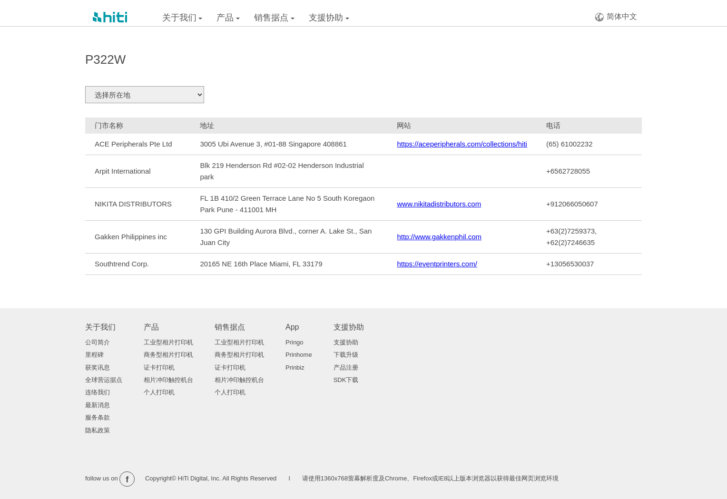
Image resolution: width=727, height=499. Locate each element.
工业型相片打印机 (168, 342)
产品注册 (346, 367)
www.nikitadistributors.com (439, 204)
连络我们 (97, 392)
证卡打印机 (159, 367)
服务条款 (97, 417)
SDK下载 (346, 379)
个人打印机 (159, 392)
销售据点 (274, 17)
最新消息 (97, 405)
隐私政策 (97, 430)
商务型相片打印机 (168, 354)
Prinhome (298, 354)
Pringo (294, 342)
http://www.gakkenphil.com (439, 237)
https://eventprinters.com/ (437, 264)
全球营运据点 (103, 379)
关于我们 (182, 17)
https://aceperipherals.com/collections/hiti (462, 144)
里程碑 (94, 354)
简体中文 (616, 16)
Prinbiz (295, 367)
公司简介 (97, 342)
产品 (228, 17)
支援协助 (329, 17)
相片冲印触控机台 (168, 379)
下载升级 (346, 354)
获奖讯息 (97, 367)
